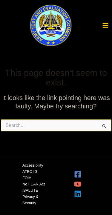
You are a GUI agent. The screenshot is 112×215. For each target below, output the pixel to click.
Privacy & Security (30, 199)
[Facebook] (85, 174)
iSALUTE (30, 190)
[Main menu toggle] (105, 25)
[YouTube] (85, 184)
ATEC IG (29, 171)
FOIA (26, 178)
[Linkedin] (85, 194)
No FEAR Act (33, 184)
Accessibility (32, 165)
